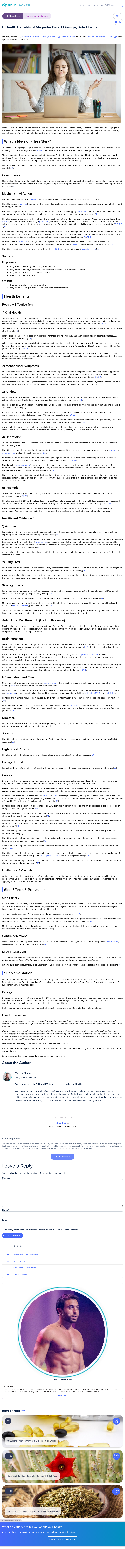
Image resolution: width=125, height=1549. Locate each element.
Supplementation (20, 1274)
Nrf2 (57, 249)
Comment (7, 1178)
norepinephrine (23, 465)
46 (38, 863)
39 (115, 768)
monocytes (11, 693)
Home (81, 5)
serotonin (113, 450)
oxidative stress (89, 249)
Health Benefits (19, 1261)
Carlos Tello (23, 1073)
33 (29, 650)
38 (93, 755)
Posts (88, 5)
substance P (76, 705)
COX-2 (56, 855)
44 (11, 848)
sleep (74, 244)
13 (116, 244)
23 (80, 400)
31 (84, 570)
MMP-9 (108, 693)
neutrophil (81, 211)
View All (24, 1411)
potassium (32, 199)
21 (96, 377)
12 (110, 244)
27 (75, 460)
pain (13, 685)
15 (102, 323)
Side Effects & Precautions (24, 1268)
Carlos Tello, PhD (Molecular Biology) (101, 36)
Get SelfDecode (108, 5)
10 (120, 22)
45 (89, 855)
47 (78, 914)
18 (30, 338)
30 (57, 534)
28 (53, 470)
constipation (112, 941)
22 (99, 377)
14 (98, 249)
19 (24, 348)
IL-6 (86, 693)
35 (113, 693)
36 (4, 700)
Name (5, 1210)
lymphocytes (41, 542)
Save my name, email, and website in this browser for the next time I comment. (42, 1229)
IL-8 (90, 693)
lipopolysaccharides (89, 654)
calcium (5, 221)
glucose (23, 204)
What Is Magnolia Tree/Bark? (25, 1254)
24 (24, 407)
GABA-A (23, 241)
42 (21, 833)
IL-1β (86, 647)
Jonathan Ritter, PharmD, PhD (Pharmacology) (41, 36)
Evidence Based (29, 16)
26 (71, 460)
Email (5, 1220)
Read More (62, 1395)
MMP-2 (97, 693)
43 (45, 841)
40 (57, 801)
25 (44, 453)
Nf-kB (45, 795)
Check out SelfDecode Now (62, 1540)
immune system (51, 683)
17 (17, 331)
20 (27, 348)
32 (52, 605)
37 (13, 742)
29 (109, 503)
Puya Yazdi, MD (68, 36)
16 (105, 323)
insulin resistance (20, 605)
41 (48, 816)
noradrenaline (8, 453)
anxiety (40, 150)
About (96, 5)
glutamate (43, 221)
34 (83, 670)
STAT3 (55, 795)
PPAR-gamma (46, 855)
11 (88, 237)
